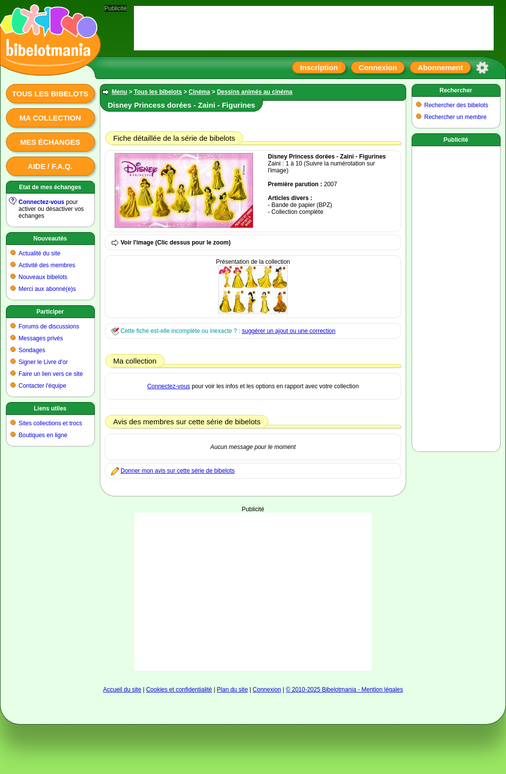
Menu (119, 91)
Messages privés (41, 338)
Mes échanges (50, 142)
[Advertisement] (253, 592)
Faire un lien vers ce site (51, 373)
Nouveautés (50, 238)
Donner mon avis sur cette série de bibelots (178, 470)
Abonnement (440, 67)
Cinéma (199, 91)
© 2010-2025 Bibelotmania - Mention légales (344, 689)
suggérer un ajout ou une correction (288, 330)
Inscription (319, 67)
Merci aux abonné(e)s (47, 288)
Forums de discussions (49, 326)
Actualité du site (40, 253)
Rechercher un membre (455, 117)
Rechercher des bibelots (456, 105)
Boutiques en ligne (43, 435)
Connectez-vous (42, 202)
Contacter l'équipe (42, 385)
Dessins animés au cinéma (255, 91)
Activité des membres (47, 265)
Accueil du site (122, 689)
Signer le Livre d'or (43, 362)
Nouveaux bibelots (43, 277)
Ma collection (50, 118)
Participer (50, 311)
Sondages (32, 350)
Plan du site (232, 689)
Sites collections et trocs (51, 423)
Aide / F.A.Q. (50, 166)
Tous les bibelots (50, 93)
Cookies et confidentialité (179, 689)
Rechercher (455, 90)
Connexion (378, 67)
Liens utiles (50, 408)
